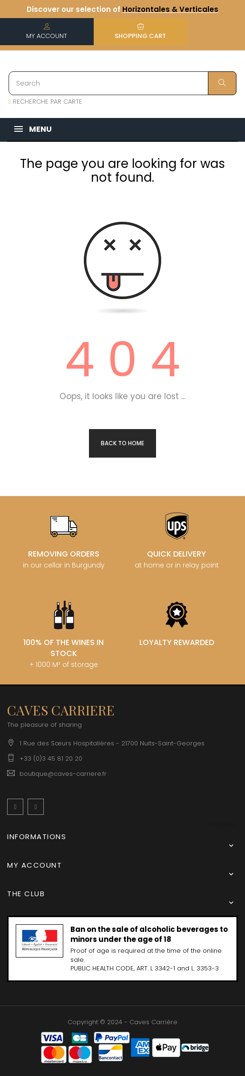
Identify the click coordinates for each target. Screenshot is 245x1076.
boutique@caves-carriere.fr (63, 773)
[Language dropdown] (222, 825)
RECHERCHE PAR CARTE (45, 101)
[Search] (122, 83)
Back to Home (122, 443)
